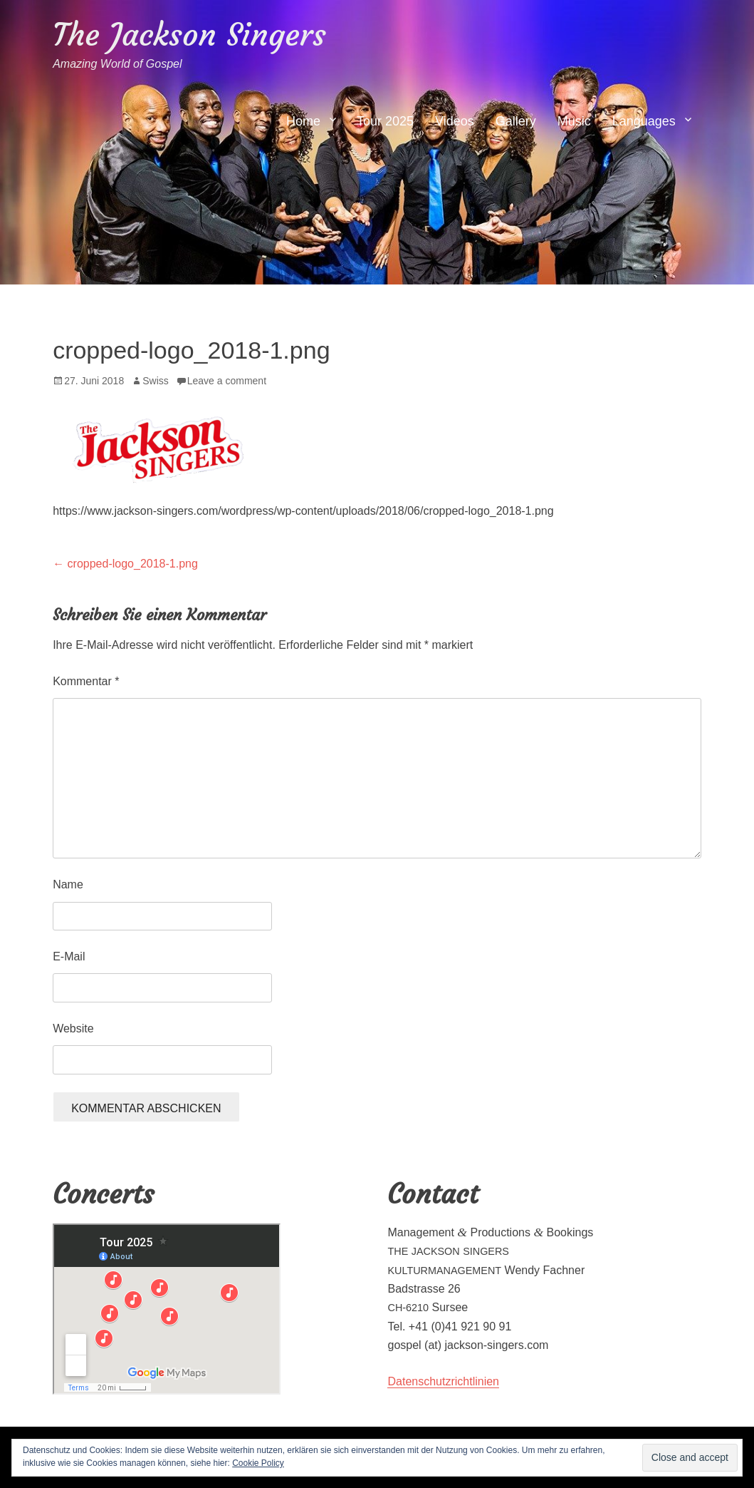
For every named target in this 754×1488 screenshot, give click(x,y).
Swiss (155, 380)
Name (68, 884)
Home (303, 121)
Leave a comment (226, 380)
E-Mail (69, 956)
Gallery (516, 121)
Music (574, 121)
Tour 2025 (385, 121)
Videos (454, 121)
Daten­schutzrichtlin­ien (443, 1381)
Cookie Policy (258, 1463)
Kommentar (86, 681)
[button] (159, 445)
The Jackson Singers (189, 34)
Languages (644, 121)
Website (73, 1028)
